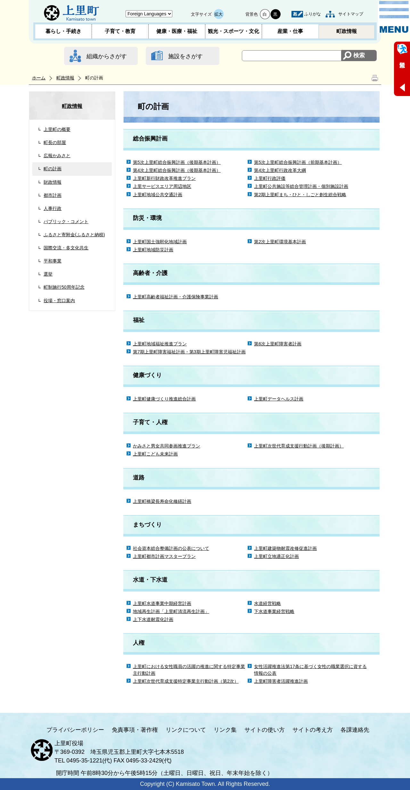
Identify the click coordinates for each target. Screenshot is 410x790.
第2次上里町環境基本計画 (280, 241)
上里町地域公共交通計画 (157, 194)
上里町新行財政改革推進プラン (164, 178)
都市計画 (53, 195)
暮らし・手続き (63, 31)
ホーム (38, 77)
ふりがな (312, 14)
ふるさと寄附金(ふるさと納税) (74, 234)
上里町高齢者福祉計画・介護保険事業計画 (175, 296)
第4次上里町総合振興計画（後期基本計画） (177, 170)
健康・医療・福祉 (176, 31)
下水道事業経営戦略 (274, 611)
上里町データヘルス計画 (278, 398)
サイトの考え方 (312, 730)
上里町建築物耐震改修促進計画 (285, 548)
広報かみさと (57, 155)
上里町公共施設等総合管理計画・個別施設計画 (301, 186)
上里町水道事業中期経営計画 (162, 603)
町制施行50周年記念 (64, 287)
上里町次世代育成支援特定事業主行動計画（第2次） (186, 681)
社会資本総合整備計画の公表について (171, 548)
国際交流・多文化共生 (66, 247)
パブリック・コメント (66, 221)
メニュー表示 (394, 17)
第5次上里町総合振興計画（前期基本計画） (298, 162)
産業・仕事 (290, 31)
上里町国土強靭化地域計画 (160, 241)
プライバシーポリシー (75, 730)
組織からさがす (106, 56)
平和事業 (53, 260)
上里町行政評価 (269, 178)
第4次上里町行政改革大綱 (280, 170)
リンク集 (225, 730)
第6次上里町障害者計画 (277, 343)
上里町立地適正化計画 (276, 556)
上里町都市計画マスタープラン (164, 556)
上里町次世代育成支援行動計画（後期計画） (299, 445)
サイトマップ (350, 14)
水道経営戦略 (267, 603)
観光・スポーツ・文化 (233, 31)
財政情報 (53, 182)
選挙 (48, 274)
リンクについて (186, 730)
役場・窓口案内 (59, 300)
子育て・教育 (120, 31)
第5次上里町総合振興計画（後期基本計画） (177, 162)
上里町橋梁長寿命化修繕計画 (162, 501)
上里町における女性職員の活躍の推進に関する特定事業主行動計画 (189, 670)
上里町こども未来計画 (155, 453)
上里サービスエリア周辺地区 (162, 186)
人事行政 (53, 208)
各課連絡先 (354, 730)
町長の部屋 (55, 142)
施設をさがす (185, 56)
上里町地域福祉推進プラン (160, 343)
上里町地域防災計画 (153, 249)
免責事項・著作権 (135, 730)
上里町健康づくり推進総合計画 (164, 398)
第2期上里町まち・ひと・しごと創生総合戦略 (300, 194)
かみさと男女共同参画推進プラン (166, 445)
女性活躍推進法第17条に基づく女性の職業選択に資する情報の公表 (310, 670)
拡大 (218, 14)
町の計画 (53, 168)
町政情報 (346, 31)
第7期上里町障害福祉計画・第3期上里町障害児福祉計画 (189, 351)
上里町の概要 (57, 129)
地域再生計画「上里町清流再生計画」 (171, 611)
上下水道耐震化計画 (153, 619)
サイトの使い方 (264, 730)
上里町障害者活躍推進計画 (281, 681)
